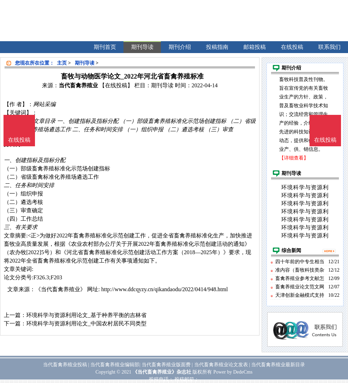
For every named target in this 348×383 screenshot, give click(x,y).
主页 (62, 63)
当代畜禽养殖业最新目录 (278, 364)
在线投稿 (325, 140)
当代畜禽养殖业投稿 (65, 364)
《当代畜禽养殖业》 (60, 289)
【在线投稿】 (116, 85)
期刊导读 (84, 63)
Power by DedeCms (233, 372)
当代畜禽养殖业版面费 (166, 364)
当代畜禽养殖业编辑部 (114, 364)
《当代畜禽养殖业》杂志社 (162, 372)
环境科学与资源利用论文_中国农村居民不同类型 (86, 323)
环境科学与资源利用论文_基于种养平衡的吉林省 (86, 315)
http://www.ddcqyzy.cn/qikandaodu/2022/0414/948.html (164, 289)
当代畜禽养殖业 (78, 85)
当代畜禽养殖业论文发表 (221, 364)
